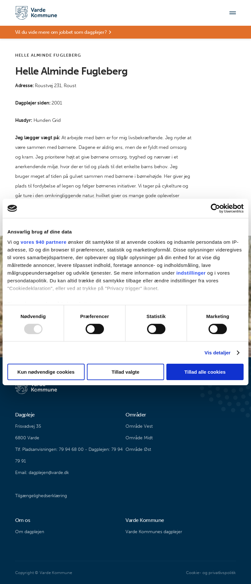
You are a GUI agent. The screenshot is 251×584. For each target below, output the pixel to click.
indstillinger (191, 272)
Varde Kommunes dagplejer (154, 531)
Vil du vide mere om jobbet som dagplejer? (61, 32)
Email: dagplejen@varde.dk (42, 472)
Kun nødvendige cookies (46, 372)
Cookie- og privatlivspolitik (211, 572)
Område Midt (139, 438)
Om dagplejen (29, 531)
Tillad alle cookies (205, 372)
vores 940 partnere (43, 241)
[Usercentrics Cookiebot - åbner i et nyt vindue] (215, 208)
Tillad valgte (125, 372)
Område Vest (139, 426)
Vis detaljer (218, 352)
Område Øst (138, 449)
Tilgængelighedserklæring (41, 495)
